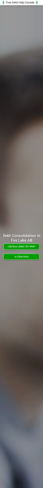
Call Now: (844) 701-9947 (21, 246)
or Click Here (21, 256)
